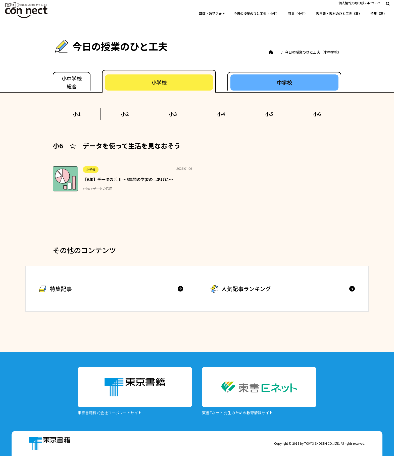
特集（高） (378, 13)
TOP (274, 52)
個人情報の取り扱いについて (359, 3)
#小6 (86, 188)
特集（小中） (298, 13)
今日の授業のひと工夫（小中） (256, 13)
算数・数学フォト (212, 13)
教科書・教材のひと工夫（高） (339, 13)
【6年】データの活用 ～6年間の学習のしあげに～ (128, 179)
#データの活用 (101, 188)
